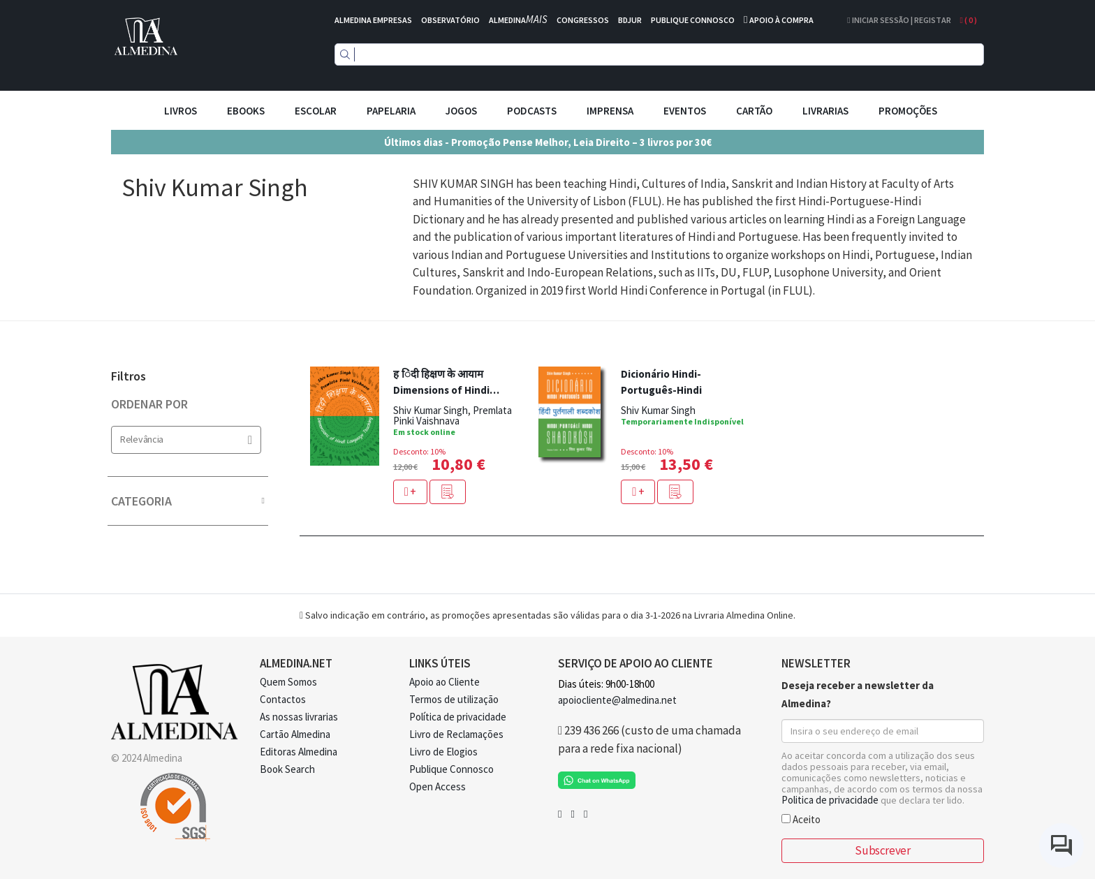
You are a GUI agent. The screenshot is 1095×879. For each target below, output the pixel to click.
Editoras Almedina (298, 751)
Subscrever (882, 850)
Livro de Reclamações (456, 734)
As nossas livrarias (299, 716)
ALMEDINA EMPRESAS (373, 20)
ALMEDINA (518, 20)
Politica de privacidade (830, 799)
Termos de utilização (454, 699)
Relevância (186, 439)
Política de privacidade (457, 716)
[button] (447, 492)
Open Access (437, 786)
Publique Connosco (451, 769)
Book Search (287, 769)
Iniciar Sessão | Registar (898, 20)
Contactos (283, 699)
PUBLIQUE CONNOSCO (693, 20)
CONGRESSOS (583, 20)
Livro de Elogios (443, 751)
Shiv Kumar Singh (430, 410)
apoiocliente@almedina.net (617, 700)
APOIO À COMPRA (781, 20)
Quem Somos (288, 681)
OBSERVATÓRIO (450, 20)
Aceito (801, 819)
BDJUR (630, 20)
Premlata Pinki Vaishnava (452, 415)
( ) (968, 20)
